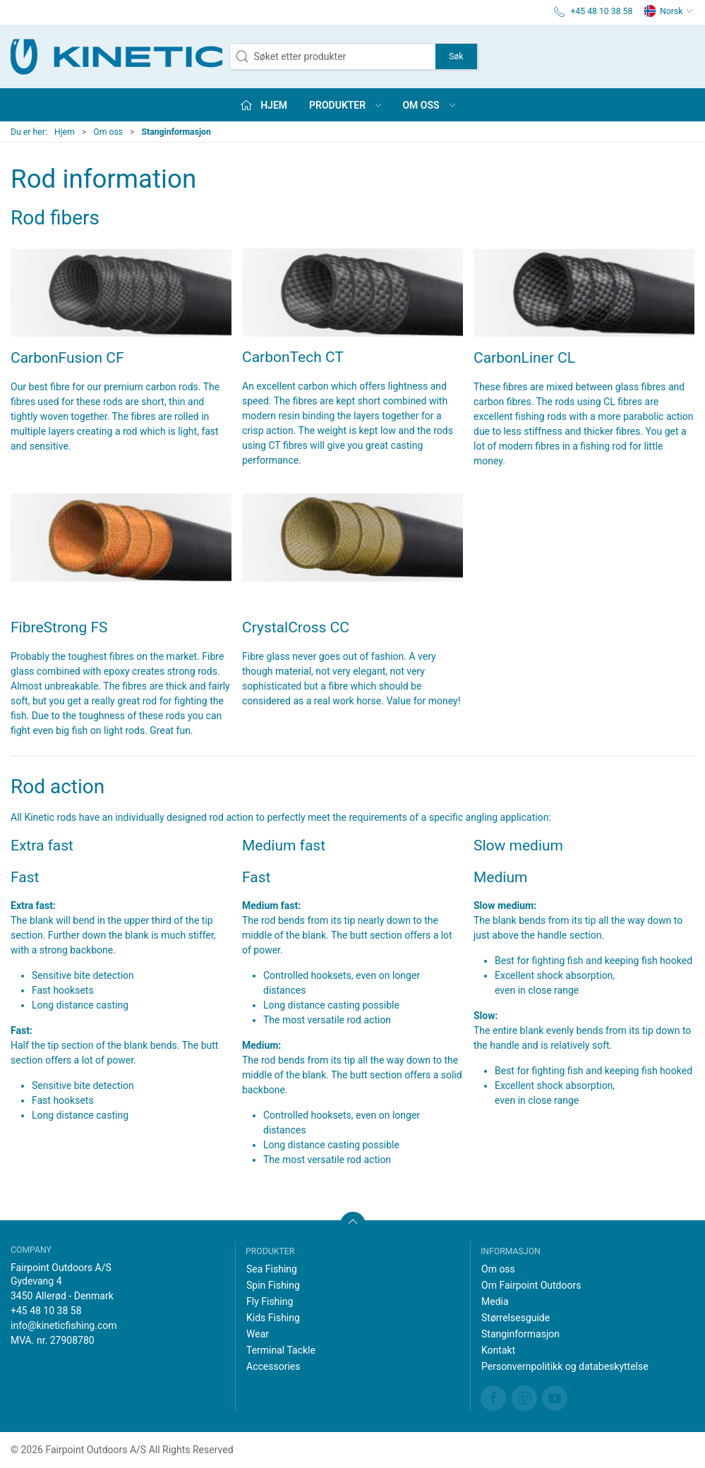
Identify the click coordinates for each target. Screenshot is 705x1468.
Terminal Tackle (280, 1350)
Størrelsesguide (515, 1317)
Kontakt (498, 1350)
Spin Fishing (273, 1285)
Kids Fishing (273, 1317)
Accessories (273, 1366)
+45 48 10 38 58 (46, 1310)
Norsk (668, 11)
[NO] (116, 56)
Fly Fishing (269, 1301)
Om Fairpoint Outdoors (531, 1285)
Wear (257, 1334)
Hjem (64, 132)
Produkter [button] (346, 105)
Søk (456, 56)
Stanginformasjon (520, 1334)
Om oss (108, 132)
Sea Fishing (271, 1269)
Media (495, 1301)
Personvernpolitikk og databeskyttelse (565, 1366)
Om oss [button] (429, 105)
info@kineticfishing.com (64, 1325)
